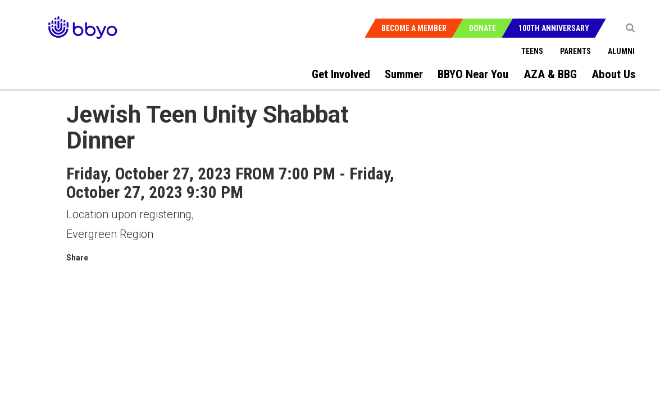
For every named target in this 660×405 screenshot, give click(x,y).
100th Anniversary (553, 28)
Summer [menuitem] (404, 74)
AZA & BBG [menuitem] (550, 74)
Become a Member (414, 28)
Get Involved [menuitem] (341, 74)
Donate (482, 28)
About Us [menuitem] (613, 74)
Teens (532, 51)
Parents (575, 51)
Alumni (621, 51)
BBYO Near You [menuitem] (473, 74)
